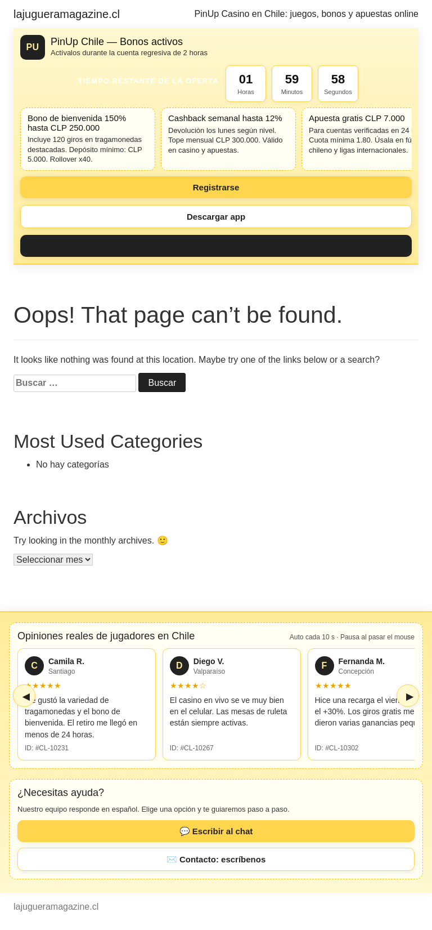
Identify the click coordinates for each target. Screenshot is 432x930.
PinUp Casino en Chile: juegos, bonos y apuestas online (306, 14)
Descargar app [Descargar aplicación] (216, 216)
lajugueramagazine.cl (67, 14)
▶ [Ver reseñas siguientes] (409, 696)
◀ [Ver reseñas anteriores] (25, 696)
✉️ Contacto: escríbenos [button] (216, 859)
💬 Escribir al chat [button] (216, 831)
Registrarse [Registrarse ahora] (216, 187)
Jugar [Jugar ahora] (216, 246)
